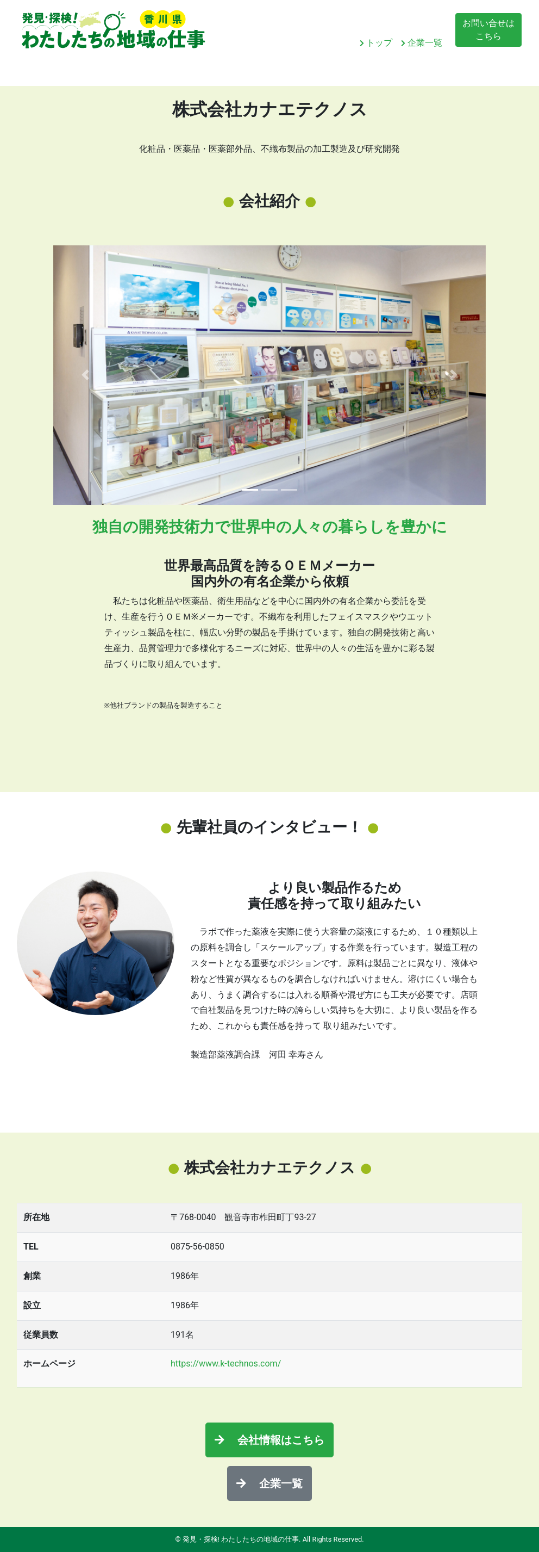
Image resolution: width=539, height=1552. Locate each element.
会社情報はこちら (269, 1439)
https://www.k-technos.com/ (226, 1363)
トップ (376, 43)
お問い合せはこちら (488, 29)
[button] (85, 375)
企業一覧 (421, 43)
